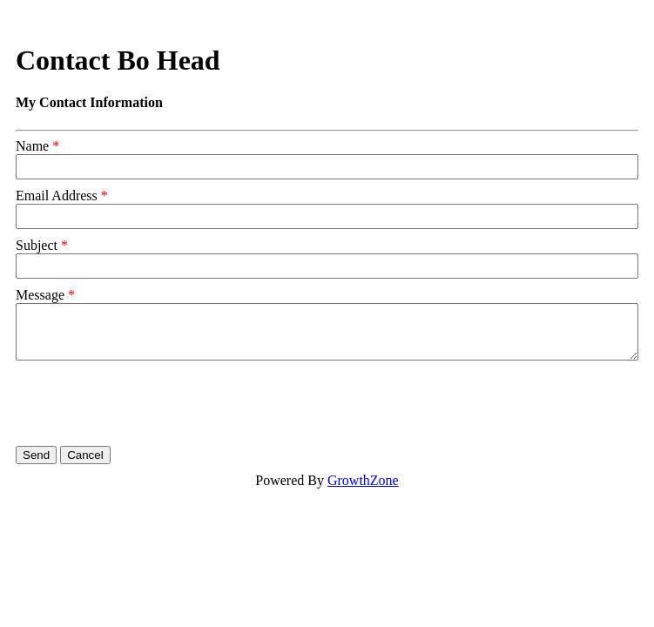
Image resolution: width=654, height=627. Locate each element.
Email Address (57, 195)
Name (32, 145)
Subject (36, 245)
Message (40, 294)
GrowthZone (363, 480)
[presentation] (148, 403)
